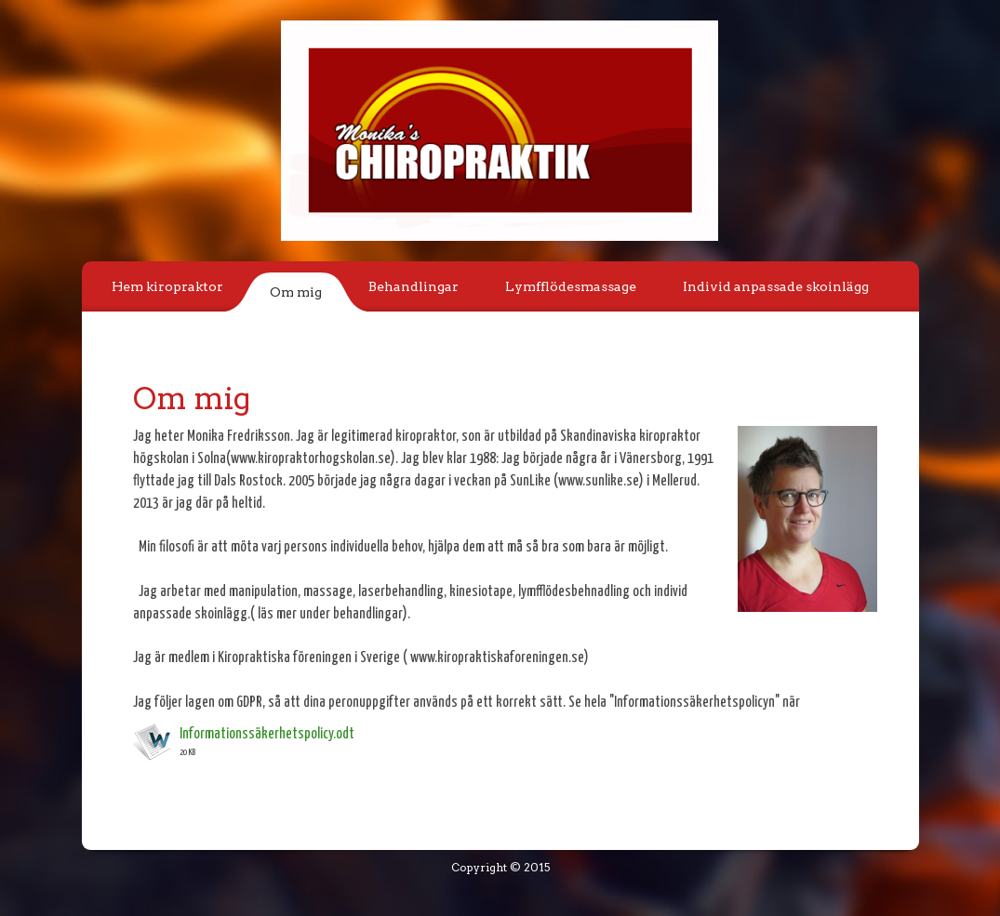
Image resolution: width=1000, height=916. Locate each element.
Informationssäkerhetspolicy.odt (267, 734)
